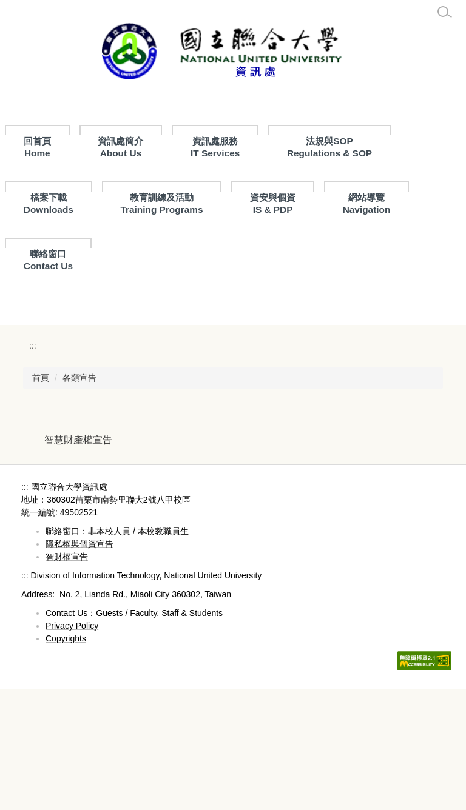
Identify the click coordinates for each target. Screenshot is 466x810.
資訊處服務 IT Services (271, 147)
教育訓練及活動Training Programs (161, 203)
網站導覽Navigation (367, 203)
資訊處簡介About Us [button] (177, 147)
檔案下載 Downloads (48, 203)
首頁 (40, 499)
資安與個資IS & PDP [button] (272, 203)
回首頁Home (93, 147)
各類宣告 (79, 499)
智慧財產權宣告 (78, 560)
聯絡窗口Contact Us (48, 260)
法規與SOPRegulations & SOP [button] (385, 147)
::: (28, 141)
